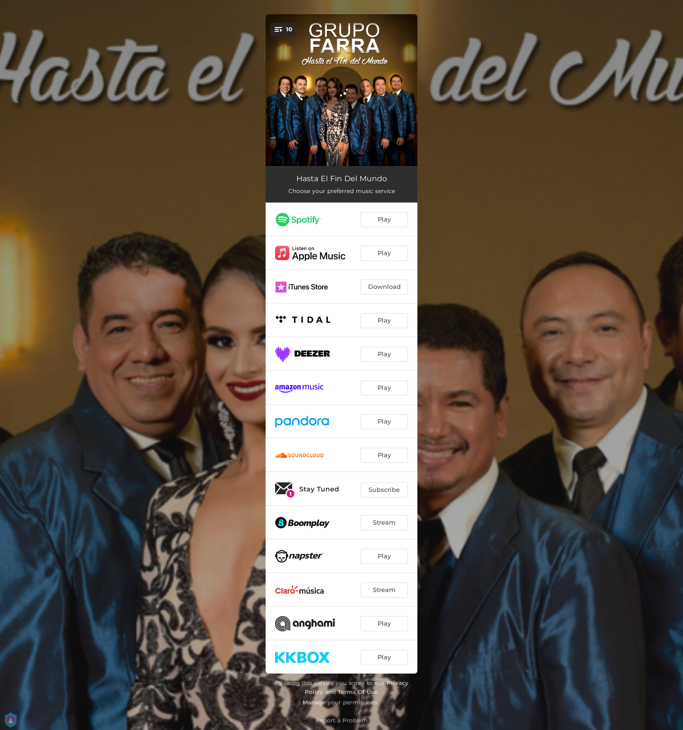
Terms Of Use (358, 691)
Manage (314, 702)
